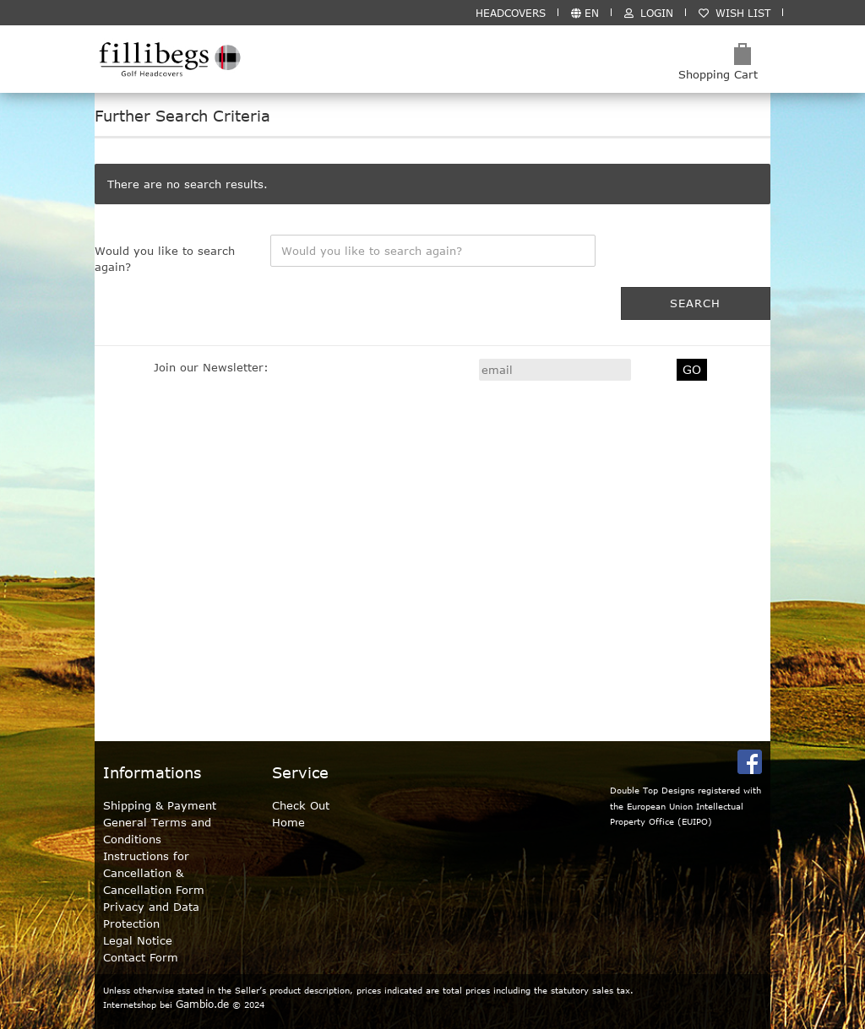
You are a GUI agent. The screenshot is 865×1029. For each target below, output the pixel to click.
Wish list (734, 13)
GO (692, 369)
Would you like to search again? (165, 258)
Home (288, 822)
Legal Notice (137, 940)
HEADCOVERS (511, 13)
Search (695, 303)
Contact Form (140, 957)
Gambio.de (202, 1004)
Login (648, 13)
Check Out (300, 805)
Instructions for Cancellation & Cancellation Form (153, 872)
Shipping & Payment (159, 805)
